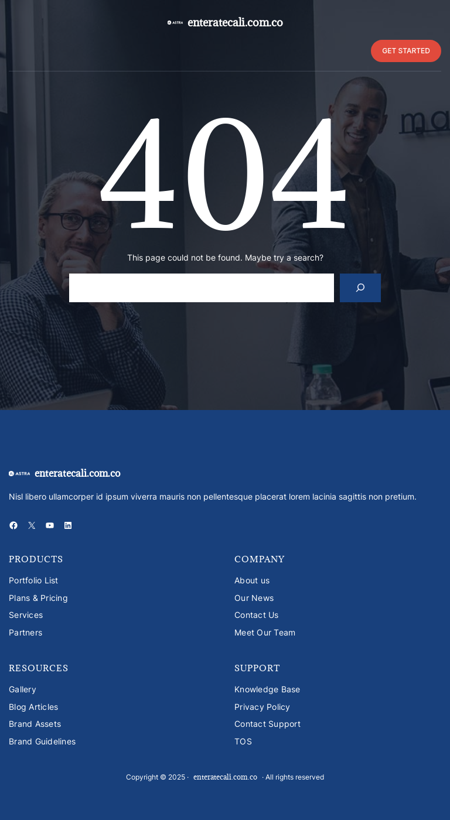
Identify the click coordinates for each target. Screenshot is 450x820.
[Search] (360, 288)
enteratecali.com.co (235, 22)
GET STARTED (406, 50)
